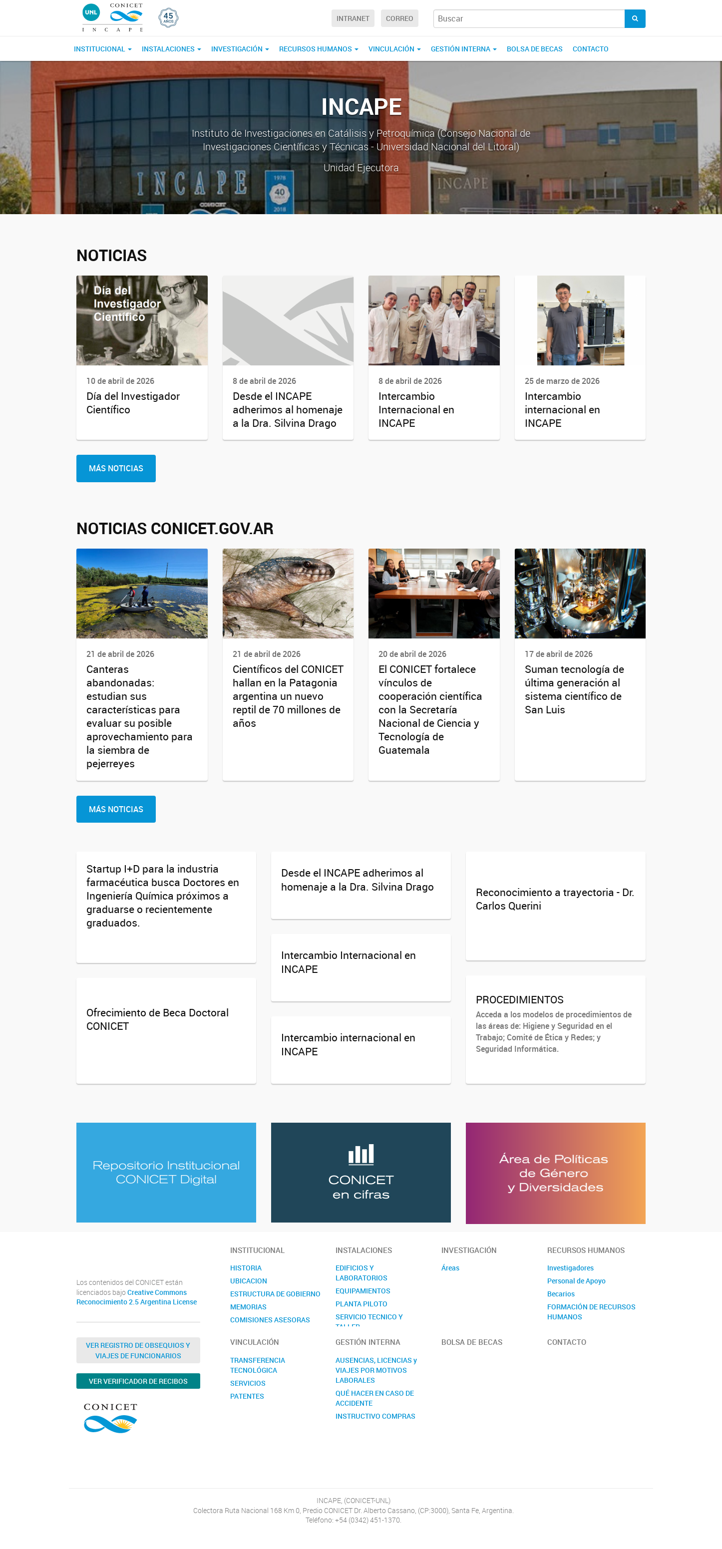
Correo (399, 18)
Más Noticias (116, 468)
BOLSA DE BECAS (535, 48)
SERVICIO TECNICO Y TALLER (369, 1321)
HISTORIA (246, 1267)
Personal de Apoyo (576, 1280)
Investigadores (570, 1267)
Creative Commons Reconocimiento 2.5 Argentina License (136, 1297)
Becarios (561, 1293)
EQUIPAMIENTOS (363, 1290)
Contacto (591, 48)
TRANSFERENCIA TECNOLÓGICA (257, 1365)
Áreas (450, 1267)
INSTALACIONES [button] (171, 48)
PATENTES (247, 1396)
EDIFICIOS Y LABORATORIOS (361, 1272)
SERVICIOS (248, 1383)
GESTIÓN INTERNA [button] (464, 48)
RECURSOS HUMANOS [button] (319, 48)
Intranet (353, 18)
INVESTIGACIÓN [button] (240, 48)
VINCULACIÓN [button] (394, 48)
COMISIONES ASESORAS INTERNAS (270, 1324)
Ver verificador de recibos (138, 1381)
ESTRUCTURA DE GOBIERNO (275, 1293)
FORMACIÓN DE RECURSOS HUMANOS (591, 1311)
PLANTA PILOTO (361, 1303)
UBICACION (248, 1280)
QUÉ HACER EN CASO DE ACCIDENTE (375, 1398)
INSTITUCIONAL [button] (103, 48)
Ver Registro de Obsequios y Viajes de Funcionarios (138, 1350)
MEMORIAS (248, 1306)
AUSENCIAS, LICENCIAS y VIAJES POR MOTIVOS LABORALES (376, 1370)
